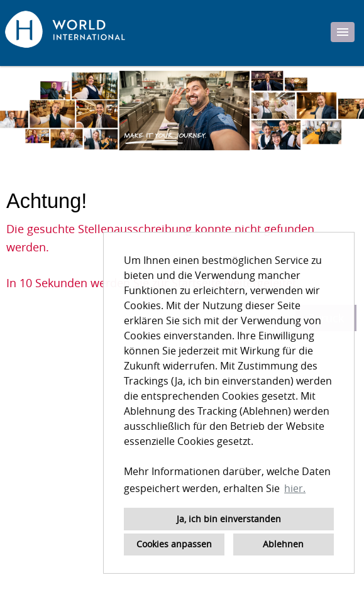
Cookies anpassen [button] (174, 544)
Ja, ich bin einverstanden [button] (229, 519)
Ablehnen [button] (283, 544)
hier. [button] (295, 488)
